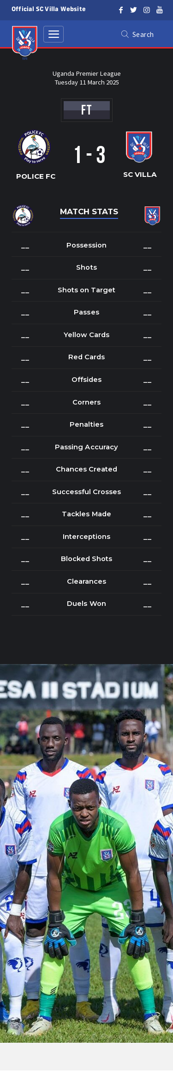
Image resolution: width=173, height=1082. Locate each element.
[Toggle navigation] (53, 34)
